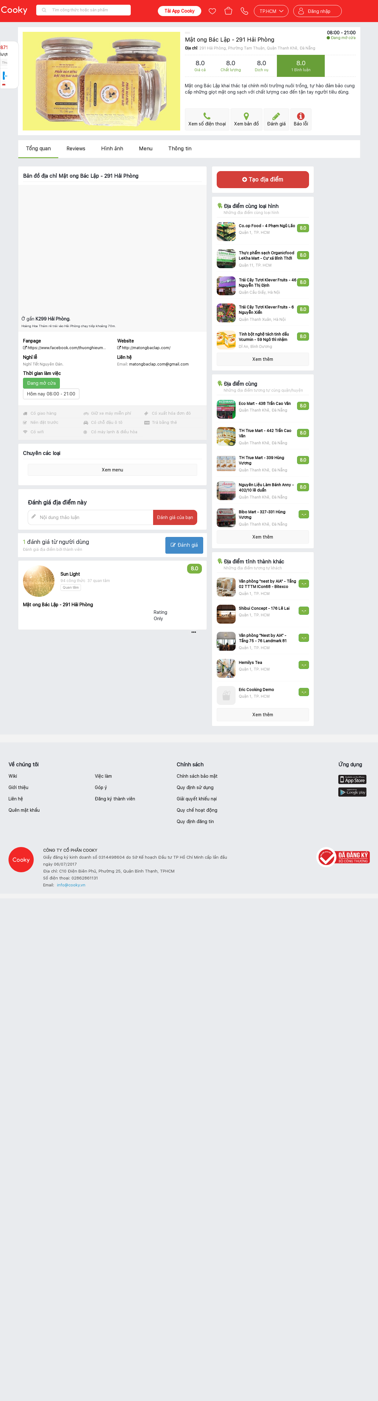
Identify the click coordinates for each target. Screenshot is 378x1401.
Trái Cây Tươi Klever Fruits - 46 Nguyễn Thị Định (267, 283)
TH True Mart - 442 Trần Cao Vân (265, 433)
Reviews (75, 149)
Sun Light (70, 574)
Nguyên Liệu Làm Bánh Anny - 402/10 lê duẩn (266, 488)
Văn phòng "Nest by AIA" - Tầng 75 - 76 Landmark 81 (263, 638)
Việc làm (103, 776)
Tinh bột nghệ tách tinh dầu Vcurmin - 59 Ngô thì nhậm (264, 337)
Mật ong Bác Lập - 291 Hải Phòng (229, 39)
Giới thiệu (18, 787)
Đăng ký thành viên (115, 798)
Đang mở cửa (41, 383)
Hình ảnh (112, 149)
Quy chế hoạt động (197, 810)
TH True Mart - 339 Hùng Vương (261, 460)
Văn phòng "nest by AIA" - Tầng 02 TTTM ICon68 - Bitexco (267, 584)
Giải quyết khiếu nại (197, 798)
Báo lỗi (301, 119)
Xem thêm (262, 359)
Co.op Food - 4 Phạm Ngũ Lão (267, 226)
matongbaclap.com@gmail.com (159, 364)
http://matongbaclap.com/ (143, 348)
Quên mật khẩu (24, 810)
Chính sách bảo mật (197, 776)
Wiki (13, 776)
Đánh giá (276, 119)
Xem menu (112, 469)
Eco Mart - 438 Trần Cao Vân (265, 403)
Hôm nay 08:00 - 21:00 (51, 393)
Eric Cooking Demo (256, 690)
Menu (145, 149)
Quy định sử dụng (195, 787)
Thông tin (180, 149)
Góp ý (101, 787)
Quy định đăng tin (195, 821)
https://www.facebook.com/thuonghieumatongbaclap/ (75, 348)
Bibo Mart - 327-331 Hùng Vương (262, 515)
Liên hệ (16, 798)
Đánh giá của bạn (175, 517)
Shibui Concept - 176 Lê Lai (264, 608)
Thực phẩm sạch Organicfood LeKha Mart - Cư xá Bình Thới (266, 256)
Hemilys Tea (250, 662)
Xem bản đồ (246, 119)
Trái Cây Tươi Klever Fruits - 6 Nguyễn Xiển (266, 310)
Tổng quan (38, 149)
